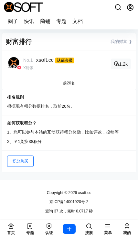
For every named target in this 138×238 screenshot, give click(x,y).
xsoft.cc (45, 60)
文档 (77, 21)
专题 (61, 21)
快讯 (29, 21)
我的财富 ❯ (121, 41)
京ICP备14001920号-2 (68, 202)
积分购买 (20, 161)
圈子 (13, 21)
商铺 (45, 21)
